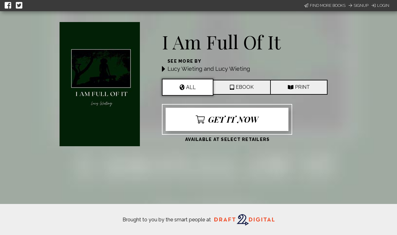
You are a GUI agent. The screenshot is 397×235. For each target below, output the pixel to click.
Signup (358, 5)
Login (380, 5)
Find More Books (325, 5)
